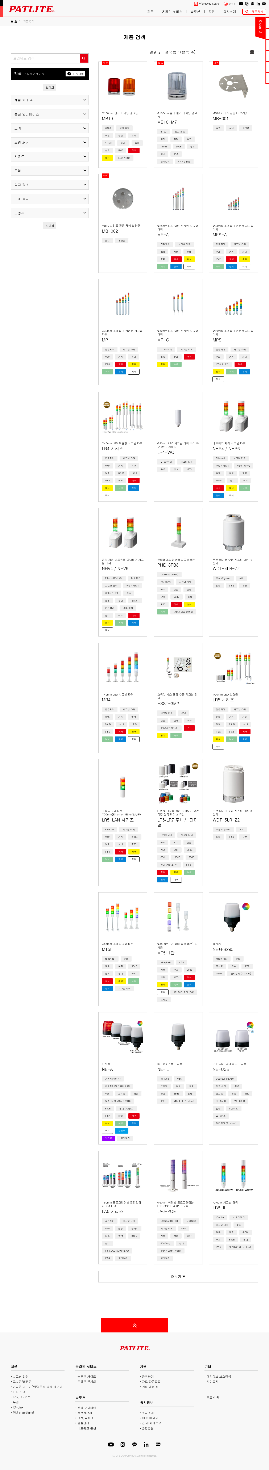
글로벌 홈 (213, 1397)
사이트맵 (212, 1381)
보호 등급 (21, 198)
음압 (17, 170)
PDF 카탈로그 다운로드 (243, 34)
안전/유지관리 (86, 1418)
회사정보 (146, 1402)
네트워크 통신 (86, 1428)
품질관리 (83, 1423)
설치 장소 (21, 184)
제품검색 (257, 11)
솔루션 (195, 11)
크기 (17, 128)
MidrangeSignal (23, 1412)
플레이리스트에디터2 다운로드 (243, 67)
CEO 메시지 (150, 1418)
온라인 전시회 (86, 1381)
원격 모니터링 (86, 1408)
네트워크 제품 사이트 (243, 78)
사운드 (19, 156)
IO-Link (18, 1407)
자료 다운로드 (151, 1381)
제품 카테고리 (25, 99)
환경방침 (148, 1428)
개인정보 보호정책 (219, 1376)
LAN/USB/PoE (22, 1397)
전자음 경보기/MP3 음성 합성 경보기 (37, 1387)
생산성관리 (84, 1413)
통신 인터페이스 (26, 114)
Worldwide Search (209, 3)
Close (212, 24)
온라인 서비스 (172, 11)
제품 (150, 11)
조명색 (19, 213)
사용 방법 (75, 74)
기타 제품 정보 (152, 1387)
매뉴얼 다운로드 (243, 45)
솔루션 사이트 (86, 1376)
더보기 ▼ (178, 1276)
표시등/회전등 (22, 1381)
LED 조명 (19, 1392)
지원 (211, 11)
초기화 (49, 87)
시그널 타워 (21, 1376)
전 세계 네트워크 (153, 1423)
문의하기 (243, 22)
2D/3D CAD (243, 56)
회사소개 (229, 11)
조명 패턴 (21, 142)
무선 (16, 1402)
